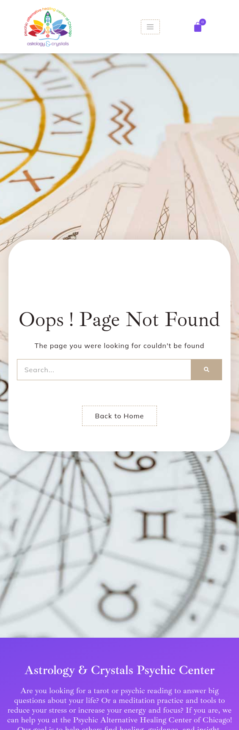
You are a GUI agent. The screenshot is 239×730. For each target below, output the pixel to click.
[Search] (206, 369)
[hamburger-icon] (150, 26)
